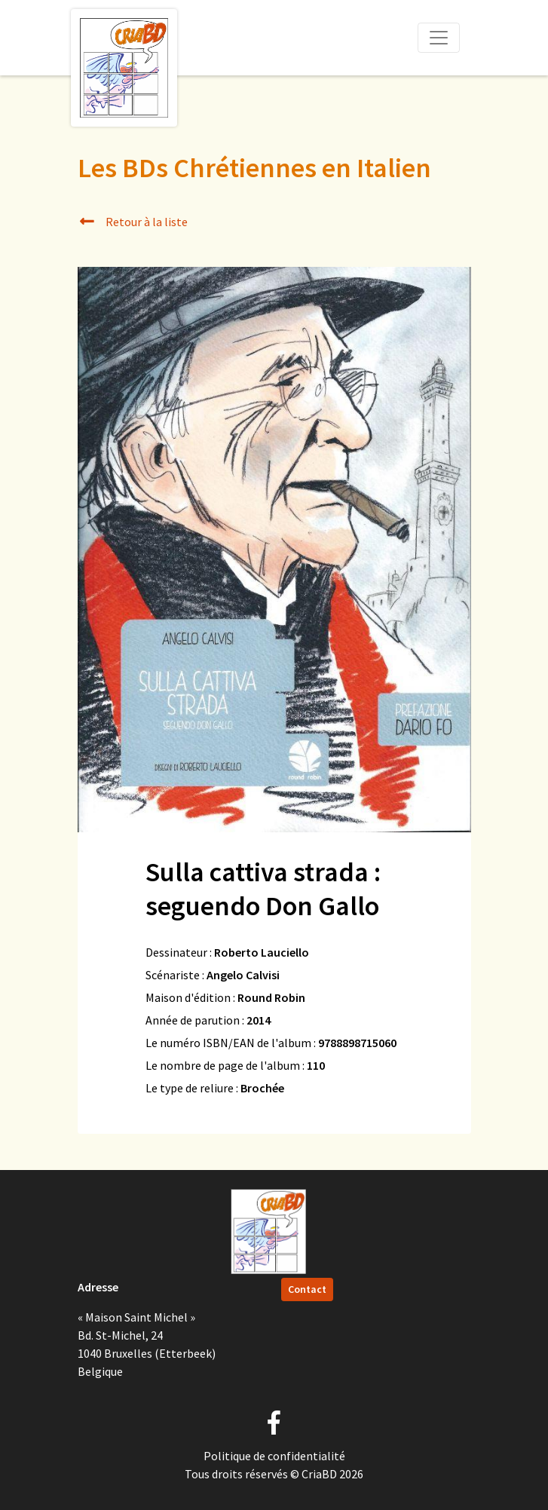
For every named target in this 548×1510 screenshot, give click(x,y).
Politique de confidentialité (274, 1455)
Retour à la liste (133, 221)
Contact (307, 1289)
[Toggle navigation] (439, 38)
